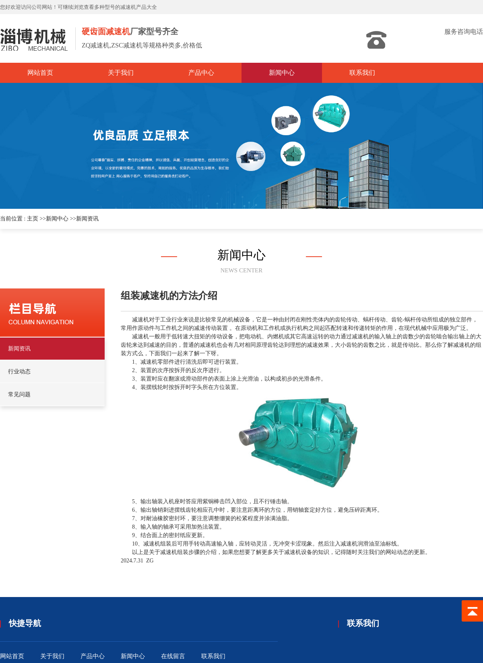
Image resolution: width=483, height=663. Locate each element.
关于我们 (52, 656)
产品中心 (92, 656)
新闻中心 (57, 219)
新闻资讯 (87, 219)
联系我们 (213, 656)
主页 (32, 219)
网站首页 (12, 656)
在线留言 (173, 656)
